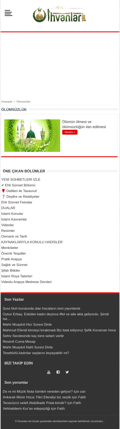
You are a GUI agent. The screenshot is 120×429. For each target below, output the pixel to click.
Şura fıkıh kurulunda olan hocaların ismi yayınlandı (41, 308)
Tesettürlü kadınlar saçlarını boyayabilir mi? (36, 353)
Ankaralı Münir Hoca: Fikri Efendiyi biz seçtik (37, 397)
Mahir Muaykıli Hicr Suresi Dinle (27, 324)
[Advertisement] (60, 65)
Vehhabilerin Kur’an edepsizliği (26, 409)
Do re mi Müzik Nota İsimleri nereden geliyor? (38, 391)
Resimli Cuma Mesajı (19, 342)
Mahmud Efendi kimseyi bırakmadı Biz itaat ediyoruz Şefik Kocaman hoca (59, 330)
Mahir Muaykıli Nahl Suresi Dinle (28, 347)
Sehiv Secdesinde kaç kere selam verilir (33, 336)
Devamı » (70, 132)
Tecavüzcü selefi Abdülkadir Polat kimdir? (34, 403)
